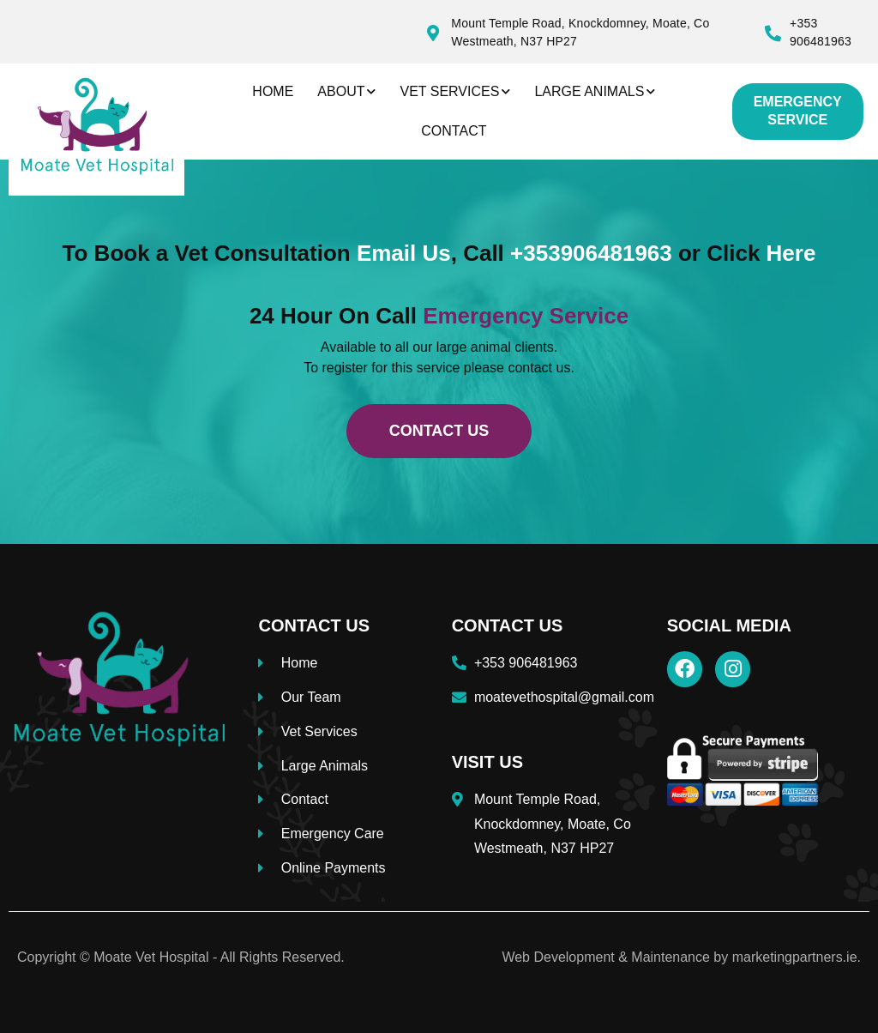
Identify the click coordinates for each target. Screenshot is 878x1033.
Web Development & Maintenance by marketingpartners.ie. (681, 957)
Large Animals (594, 91)
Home (272, 91)
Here (791, 253)
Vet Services (455, 91)
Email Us (404, 253)
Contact (453, 131)
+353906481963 (591, 253)
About (346, 91)
